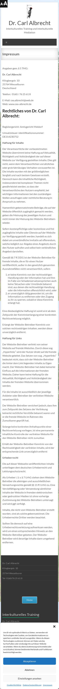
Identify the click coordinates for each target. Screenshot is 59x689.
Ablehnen (29, 669)
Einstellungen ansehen (29, 678)
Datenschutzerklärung (32, 685)
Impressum (47, 685)
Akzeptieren (29, 661)
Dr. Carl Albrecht (30, 22)
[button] (54, 626)
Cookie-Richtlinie (14, 685)
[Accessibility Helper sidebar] (4, 4)
